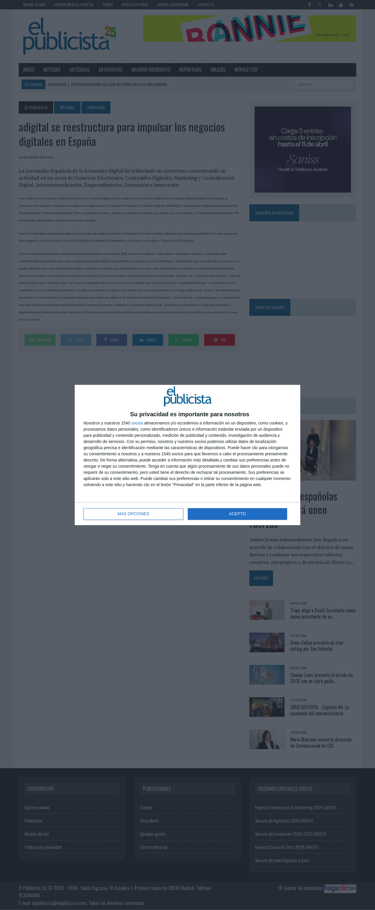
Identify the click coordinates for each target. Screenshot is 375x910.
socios (137, 423)
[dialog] (187, 455)
